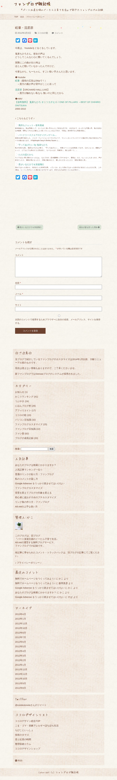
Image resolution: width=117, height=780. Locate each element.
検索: (17, 452)
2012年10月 (21, 631)
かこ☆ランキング (24, 400)
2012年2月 (20, 664)
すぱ (70, 600)
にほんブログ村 (23, 409)
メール (19, 297)
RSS (18, 764)
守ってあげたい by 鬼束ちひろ (33, 145)
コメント (59, 33)
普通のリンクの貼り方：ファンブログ (34, 478)
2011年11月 (21, 677)
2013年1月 (20, 622)
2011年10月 (21, 682)
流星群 (18, 89)
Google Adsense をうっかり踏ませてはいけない (39, 487)
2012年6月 (20, 645)
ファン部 (19, 437)
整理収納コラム (23, 747)
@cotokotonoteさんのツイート (30, 708)
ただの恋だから (25, 154)
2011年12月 (21, 673)
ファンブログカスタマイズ (29, 428)
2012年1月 (20, 668)
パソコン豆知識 (23, 423)
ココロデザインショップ (27, 752)
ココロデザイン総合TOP (27, 724)
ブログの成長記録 (24, 441)
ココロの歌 (42, 33)
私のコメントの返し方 (26, 482)
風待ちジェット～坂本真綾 (31, 125)
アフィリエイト (23, 414)
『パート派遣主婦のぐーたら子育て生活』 (36, 542)
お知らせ (19, 395)
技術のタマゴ (22, 738)
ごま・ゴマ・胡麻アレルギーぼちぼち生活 (36, 729)
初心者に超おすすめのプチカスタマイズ (35, 501)
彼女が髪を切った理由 (89, 227)
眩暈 (17, 80)
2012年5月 (20, 650)
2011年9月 (20, 687)
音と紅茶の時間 (23, 743)
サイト (18, 308)
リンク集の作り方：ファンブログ (32, 505)
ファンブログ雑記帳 (32, 4)
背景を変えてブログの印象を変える (33, 496)
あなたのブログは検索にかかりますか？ (35, 468)
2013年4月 (20, 617)
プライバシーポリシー (35, 17)
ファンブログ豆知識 (25, 432)
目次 (22, 17)
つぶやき (19, 405)
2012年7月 (20, 641)
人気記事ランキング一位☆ (29, 473)
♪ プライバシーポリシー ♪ (28, 566)
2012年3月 (20, 659)
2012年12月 (21, 627)
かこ (70, 591)
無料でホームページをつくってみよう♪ (35, 582)
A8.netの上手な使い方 (26, 510)
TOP (16, 17)
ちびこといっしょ (24, 734)
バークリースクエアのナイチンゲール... (37, 135)
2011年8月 (20, 691)
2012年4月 (20, 654)
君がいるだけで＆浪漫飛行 (31, 164)
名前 (18, 286)
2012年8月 (20, 636)
